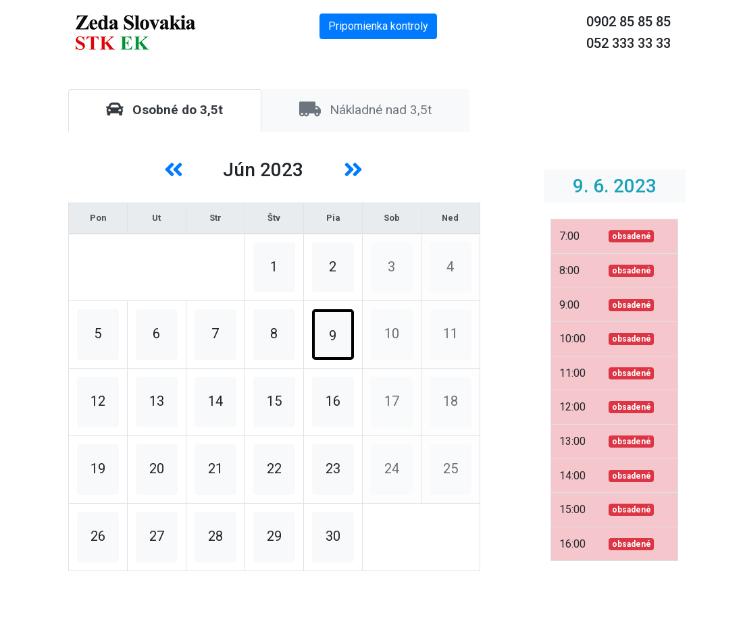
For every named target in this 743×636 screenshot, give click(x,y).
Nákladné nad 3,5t (365, 109)
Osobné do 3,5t (164, 109)
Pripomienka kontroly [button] (378, 26)
